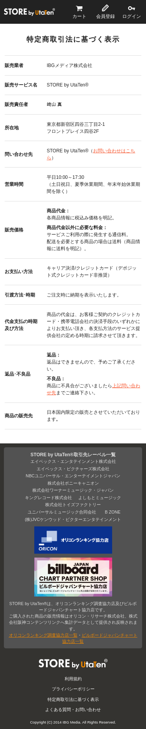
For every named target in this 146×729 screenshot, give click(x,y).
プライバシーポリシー (73, 689)
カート (79, 16)
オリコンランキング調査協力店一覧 (43, 635)
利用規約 (73, 678)
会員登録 (105, 16)
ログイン (131, 16)
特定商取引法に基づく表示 (73, 699)
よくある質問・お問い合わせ (73, 709)
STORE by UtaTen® (29, 12)
